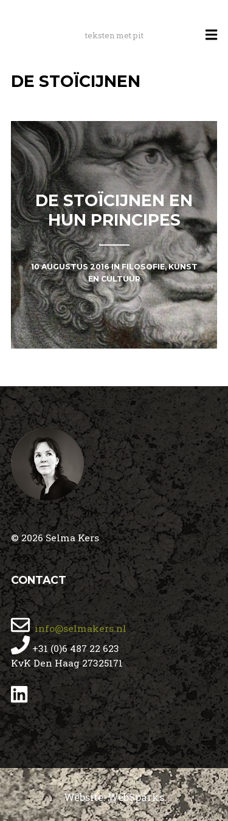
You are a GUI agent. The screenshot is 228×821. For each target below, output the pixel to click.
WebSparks (136, 797)
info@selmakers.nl (79, 628)
